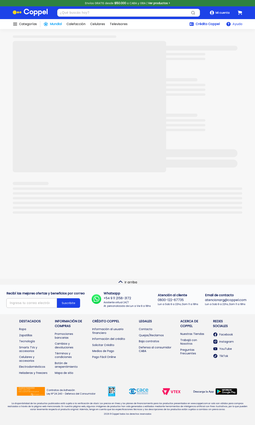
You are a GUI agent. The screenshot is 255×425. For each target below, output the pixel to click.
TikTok (220, 356)
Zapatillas (25, 335)
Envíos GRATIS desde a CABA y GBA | (127, 3)
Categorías (28, 24)
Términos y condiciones (63, 355)
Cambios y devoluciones (64, 345)
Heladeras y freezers (33, 373)
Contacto (145, 329)
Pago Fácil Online (104, 357)
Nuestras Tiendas (192, 334)
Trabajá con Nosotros (188, 342)
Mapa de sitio (64, 373)
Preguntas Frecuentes (188, 351)
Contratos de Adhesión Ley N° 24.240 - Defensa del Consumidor (71, 391)
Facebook (223, 334)
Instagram (223, 341)
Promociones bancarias (64, 335)
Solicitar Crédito (103, 345)
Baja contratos (149, 341)
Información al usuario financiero (108, 331)
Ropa (22, 329)
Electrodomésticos (32, 367)
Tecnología (27, 341)
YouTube (222, 348)
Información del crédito (108, 339)
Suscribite (68, 303)
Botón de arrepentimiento (66, 365)
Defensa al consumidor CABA (155, 349)
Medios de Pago (103, 351)
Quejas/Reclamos (151, 335)
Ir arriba (127, 282)
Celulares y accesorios (26, 359)
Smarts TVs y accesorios (28, 349)
